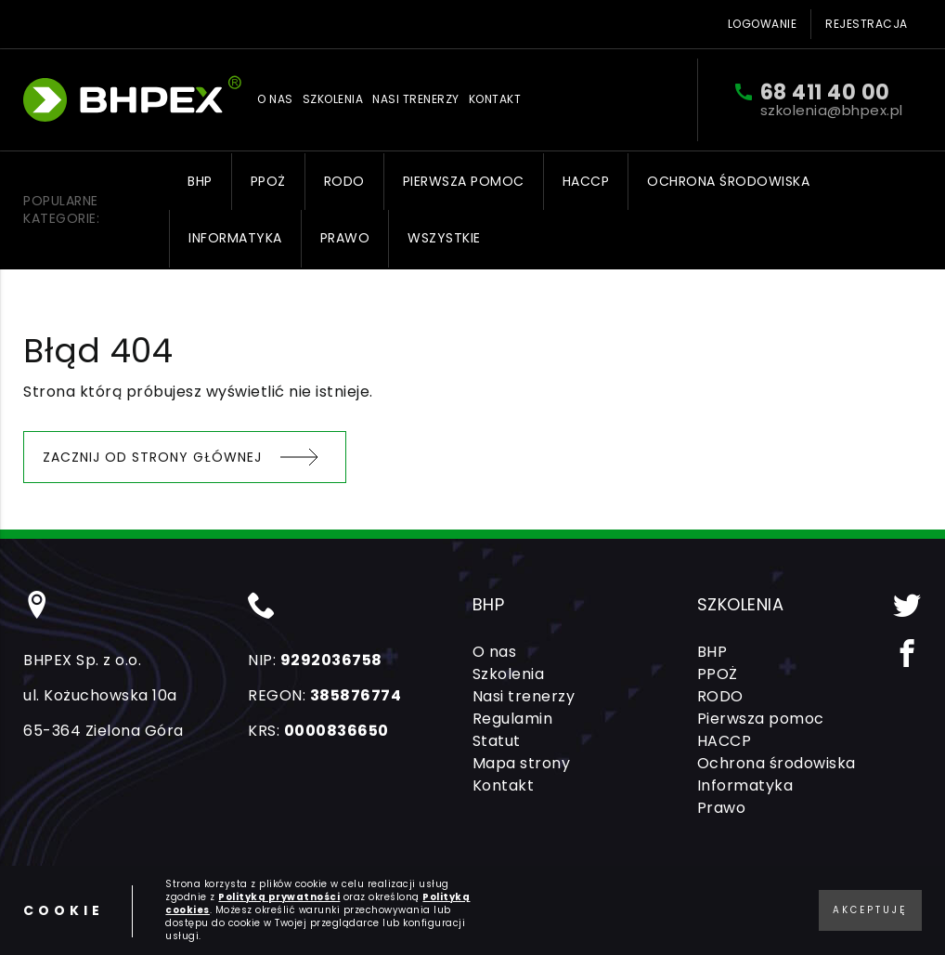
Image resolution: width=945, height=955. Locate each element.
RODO (344, 181)
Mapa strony (521, 763)
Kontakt (495, 99)
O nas (275, 99)
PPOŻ (268, 181)
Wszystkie (444, 238)
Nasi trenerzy (416, 99)
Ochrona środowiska (728, 181)
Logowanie (762, 24)
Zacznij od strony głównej (152, 457)
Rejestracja (866, 24)
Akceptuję (870, 910)
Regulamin (512, 718)
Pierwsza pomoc (463, 181)
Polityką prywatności (279, 897)
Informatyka (235, 238)
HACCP (586, 181)
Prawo (345, 238)
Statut (496, 741)
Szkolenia (333, 99)
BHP (200, 181)
